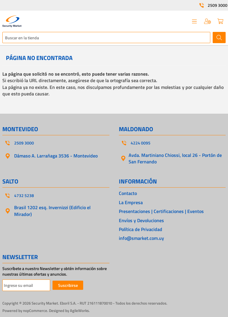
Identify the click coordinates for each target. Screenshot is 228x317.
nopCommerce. (35, 310)
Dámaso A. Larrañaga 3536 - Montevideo (56, 155)
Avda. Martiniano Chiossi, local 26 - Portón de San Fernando (175, 158)
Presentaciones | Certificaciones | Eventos (161, 211)
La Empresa (131, 202)
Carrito (220, 21)
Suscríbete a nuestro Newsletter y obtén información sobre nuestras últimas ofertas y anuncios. (54, 271)
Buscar (219, 37)
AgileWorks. (80, 310)
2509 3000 (217, 5)
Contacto (128, 193)
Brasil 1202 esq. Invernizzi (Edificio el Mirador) (52, 210)
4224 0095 (140, 143)
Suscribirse (68, 285)
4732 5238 (24, 196)
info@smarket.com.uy (141, 238)
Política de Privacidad (140, 229)
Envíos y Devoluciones (141, 220)
